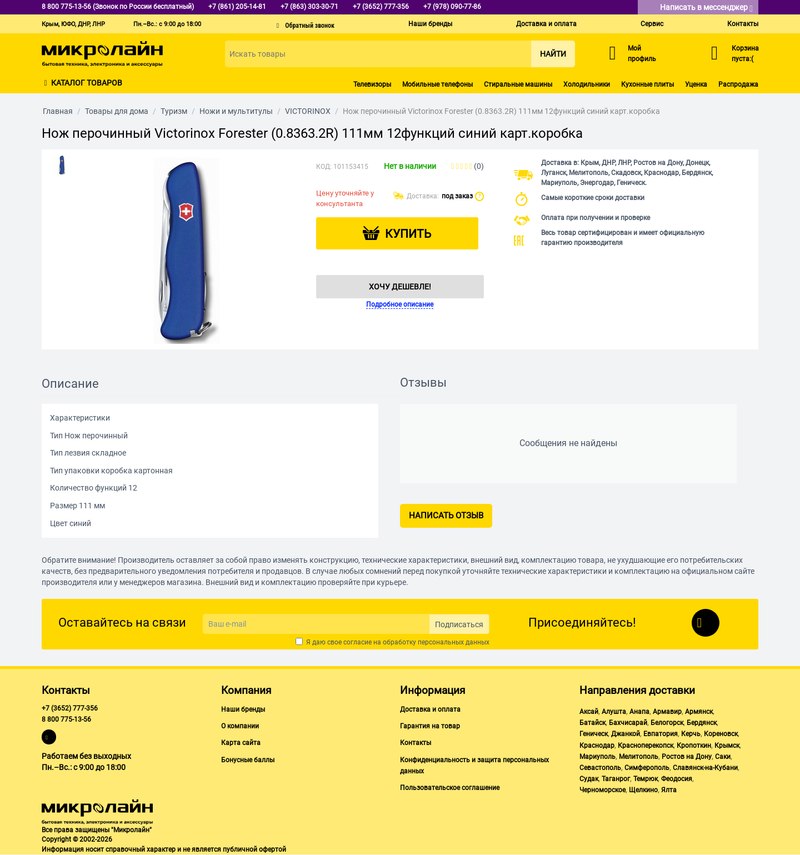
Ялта (669, 790)
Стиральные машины (518, 84)
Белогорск (667, 723)
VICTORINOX (308, 111)
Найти (553, 53)
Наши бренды (430, 24)
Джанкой (625, 734)
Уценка (696, 84)
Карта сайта (241, 743)
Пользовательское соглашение (449, 788)
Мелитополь (638, 757)
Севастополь (600, 768)
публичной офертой (254, 849)
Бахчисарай (628, 723)
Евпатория (660, 734)
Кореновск (721, 734)
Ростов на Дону (687, 757)
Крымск (726, 745)
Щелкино (643, 790)
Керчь (691, 734)
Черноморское (602, 790)
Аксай (588, 712)
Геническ (593, 734)
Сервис (652, 24)
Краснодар (596, 745)
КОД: (324, 167)
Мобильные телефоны (437, 84)
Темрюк (645, 779)
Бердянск (702, 723)
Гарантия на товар (430, 726)
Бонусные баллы (247, 760)
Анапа (639, 712)
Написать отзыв (446, 516)
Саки (723, 757)
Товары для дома (116, 111)
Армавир (667, 712)
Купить (408, 234)
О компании (240, 726)
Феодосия (676, 779)
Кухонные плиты (647, 84)
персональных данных (453, 642)
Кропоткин (694, 745)
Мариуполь (597, 757)
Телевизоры (372, 84)
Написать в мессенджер (706, 8)
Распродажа (738, 84)
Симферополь (646, 768)
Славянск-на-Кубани (705, 768)
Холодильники (586, 84)
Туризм (174, 111)
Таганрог (616, 779)
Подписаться (459, 624)
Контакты (742, 24)
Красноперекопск (645, 745)
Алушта (614, 712)
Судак (588, 779)
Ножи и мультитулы (236, 111)
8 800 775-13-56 (66, 719)
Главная (58, 111)
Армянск (699, 712)
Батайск (592, 723)
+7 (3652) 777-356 (70, 708)
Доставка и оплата (546, 24)
